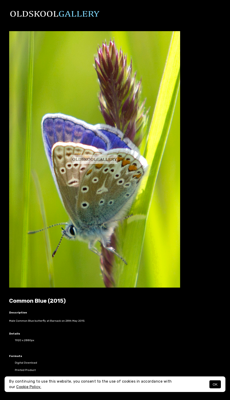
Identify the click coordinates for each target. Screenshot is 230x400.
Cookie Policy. (28, 387)
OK (215, 384)
